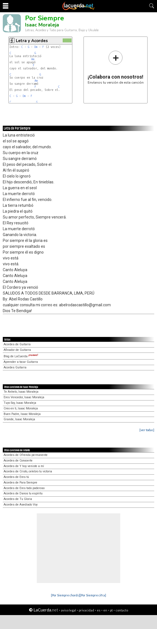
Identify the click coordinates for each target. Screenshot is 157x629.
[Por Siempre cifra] (93, 595)
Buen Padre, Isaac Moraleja (22, 414)
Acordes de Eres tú (16, 477)
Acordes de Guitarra (17, 344)
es (98, 610)
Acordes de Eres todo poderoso (24, 488)
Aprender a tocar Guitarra (21, 362)
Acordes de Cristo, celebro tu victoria (28, 471)
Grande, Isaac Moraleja (19, 419)
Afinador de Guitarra (17, 350)
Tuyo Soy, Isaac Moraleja (20, 403)
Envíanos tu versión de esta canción (116, 67)
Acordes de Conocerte (18, 460)
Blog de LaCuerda (21, 356)
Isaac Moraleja (42, 24)
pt (111, 610)
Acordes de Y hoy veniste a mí (24, 466)
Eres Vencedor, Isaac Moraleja (24, 397)
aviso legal (68, 610)
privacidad (86, 610)
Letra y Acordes (32, 40)
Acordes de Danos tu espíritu (23, 493)
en (105, 610)
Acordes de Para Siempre (20, 482)
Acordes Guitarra (15, 367)
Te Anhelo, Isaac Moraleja (21, 392)
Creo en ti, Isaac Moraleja (21, 408)
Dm (35, 47)
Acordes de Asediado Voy (21, 504)
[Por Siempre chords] (65, 595)
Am (32, 59)
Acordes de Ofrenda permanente (26, 455)
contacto (122, 610)
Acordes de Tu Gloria (18, 499)
